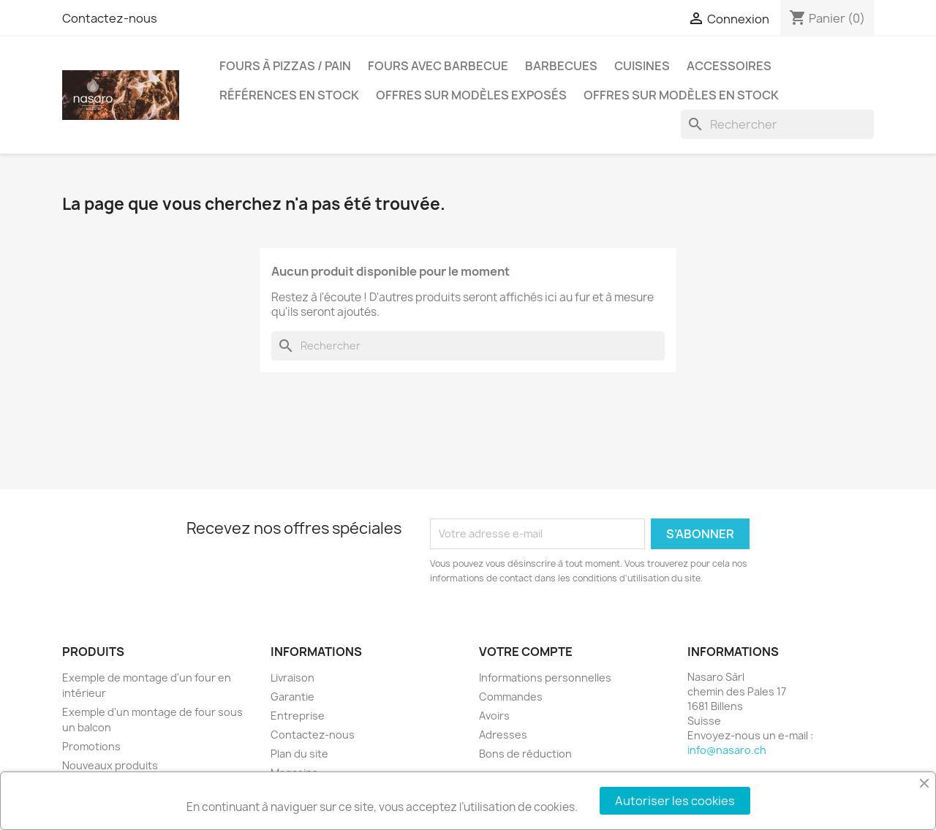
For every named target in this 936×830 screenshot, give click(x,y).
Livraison (292, 677)
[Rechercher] (777, 124)
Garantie (292, 696)
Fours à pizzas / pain (285, 66)
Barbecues (561, 66)
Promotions (91, 746)
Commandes (511, 696)
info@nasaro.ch (726, 750)
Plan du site (299, 754)
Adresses (503, 735)
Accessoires (729, 66)
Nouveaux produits (110, 765)
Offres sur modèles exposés (471, 95)
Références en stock (289, 95)
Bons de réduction (525, 754)
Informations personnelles (545, 677)
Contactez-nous (109, 18)
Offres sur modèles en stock (681, 95)
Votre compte (526, 652)
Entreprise (298, 716)
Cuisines (642, 66)
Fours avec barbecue (438, 66)
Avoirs (494, 716)
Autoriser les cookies (675, 801)
